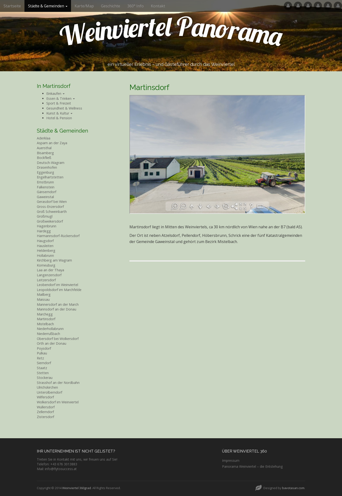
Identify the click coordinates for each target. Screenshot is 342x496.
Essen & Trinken (60, 98)
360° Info (135, 6)
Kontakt (158, 6)
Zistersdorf (45, 417)
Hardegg (44, 231)
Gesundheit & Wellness (64, 108)
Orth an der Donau (51, 343)
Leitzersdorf (46, 280)
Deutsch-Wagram (50, 162)
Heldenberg (46, 250)
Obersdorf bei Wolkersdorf (58, 338)
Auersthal (44, 148)
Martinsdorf (46, 319)
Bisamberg (45, 153)
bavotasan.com (293, 488)
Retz (40, 358)
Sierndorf (44, 363)
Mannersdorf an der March (58, 304)
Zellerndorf (45, 412)
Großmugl (44, 216)
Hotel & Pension (59, 118)
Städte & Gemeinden (47, 6)
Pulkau (42, 353)
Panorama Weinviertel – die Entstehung (252, 466)
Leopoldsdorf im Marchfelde (59, 289)
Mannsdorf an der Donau (56, 309)
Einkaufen (55, 93)
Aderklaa (43, 138)
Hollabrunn (45, 255)
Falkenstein (45, 187)
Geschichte (110, 6)
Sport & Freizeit (58, 103)
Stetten (43, 373)
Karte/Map (84, 6)
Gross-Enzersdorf (50, 206)
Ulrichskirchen (47, 387)
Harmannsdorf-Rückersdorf (58, 236)
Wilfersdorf (45, 397)
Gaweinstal (45, 197)
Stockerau (44, 377)
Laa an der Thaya (50, 270)
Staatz (42, 368)
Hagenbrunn (46, 226)
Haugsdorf (45, 240)
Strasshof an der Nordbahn (58, 382)
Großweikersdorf (50, 221)
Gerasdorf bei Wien (52, 201)
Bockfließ (44, 157)
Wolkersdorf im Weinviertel (58, 402)
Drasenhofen (47, 167)
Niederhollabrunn (50, 328)
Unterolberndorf (49, 392)
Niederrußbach (48, 333)
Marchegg (45, 314)
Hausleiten (45, 245)
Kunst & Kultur (59, 113)
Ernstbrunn (45, 182)
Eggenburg (45, 172)
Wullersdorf (46, 407)
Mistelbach (45, 324)
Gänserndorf (46, 192)
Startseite (12, 6)
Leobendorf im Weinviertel (57, 284)
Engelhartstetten (50, 177)
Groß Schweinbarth (52, 211)
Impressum (230, 460)
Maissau (43, 299)
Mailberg (44, 294)
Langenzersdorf (49, 275)
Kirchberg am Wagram (54, 260)
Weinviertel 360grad (76, 488)
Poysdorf (44, 348)
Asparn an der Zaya (52, 143)
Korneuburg (46, 265)
